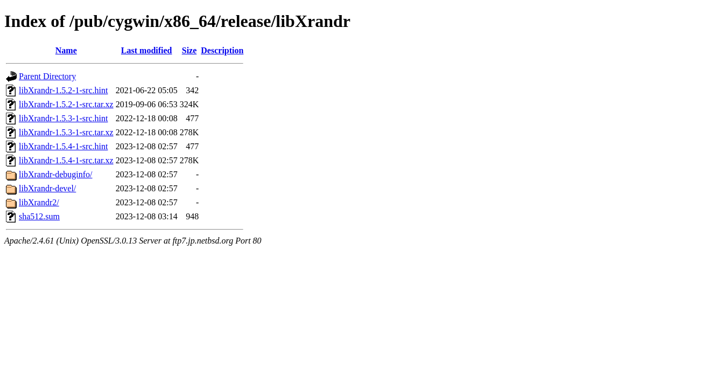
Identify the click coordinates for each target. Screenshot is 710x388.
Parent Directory (47, 76)
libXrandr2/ (39, 202)
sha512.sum (39, 216)
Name (66, 50)
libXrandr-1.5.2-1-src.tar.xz (66, 104)
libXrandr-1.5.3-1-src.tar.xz (66, 132)
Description (222, 50)
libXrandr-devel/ (47, 188)
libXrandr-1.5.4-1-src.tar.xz (66, 160)
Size (189, 50)
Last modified (146, 50)
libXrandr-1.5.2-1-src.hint (63, 90)
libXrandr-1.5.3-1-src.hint (63, 118)
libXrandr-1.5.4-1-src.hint (63, 146)
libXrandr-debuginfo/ (56, 174)
